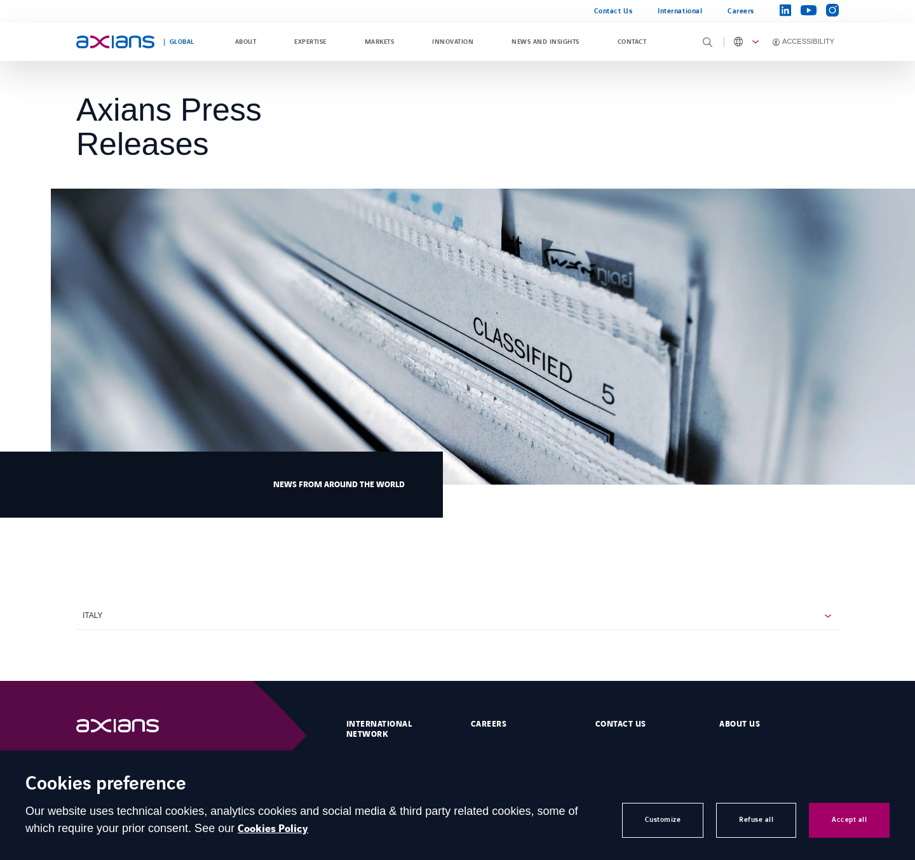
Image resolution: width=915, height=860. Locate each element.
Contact (632, 41)
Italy (93, 615)
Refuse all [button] (756, 819)
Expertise (310, 41)
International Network (379, 729)
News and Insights (545, 41)
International (680, 11)
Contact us (620, 724)
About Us (739, 724)
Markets (379, 41)
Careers (741, 11)
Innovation (452, 41)
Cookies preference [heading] (105, 784)
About (245, 41)
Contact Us (613, 11)
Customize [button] (663, 819)
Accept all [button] (849, 819)
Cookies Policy (273, 829)
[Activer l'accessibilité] (801, 42)
